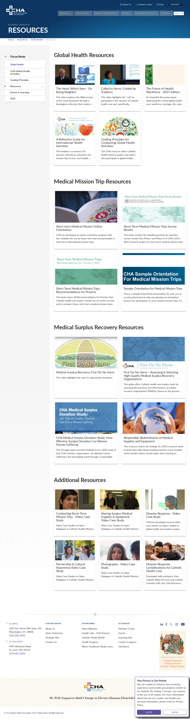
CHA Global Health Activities (20, 72)
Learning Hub (125, 637)
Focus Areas (22, 39)
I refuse (174, 712)
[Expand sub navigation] (42, 86)
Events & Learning (19, 92)
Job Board (123, 646)
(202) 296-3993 (17, 635)
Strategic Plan (52, 637)
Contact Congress (127, 642)
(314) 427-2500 (17, 653)
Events (121, 633)
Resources (15, 86)
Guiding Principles (19, 79)
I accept (149, 712)
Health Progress (90, 642)
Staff (12, 98)
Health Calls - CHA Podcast (96, 633)
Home (11, 39)
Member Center (126, 628)
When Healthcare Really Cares (97, 646)
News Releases (89, 628)
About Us (50, 628)
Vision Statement (54, 633)
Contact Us (51, 642)
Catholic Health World (93, 637)
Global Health (37, 39)
